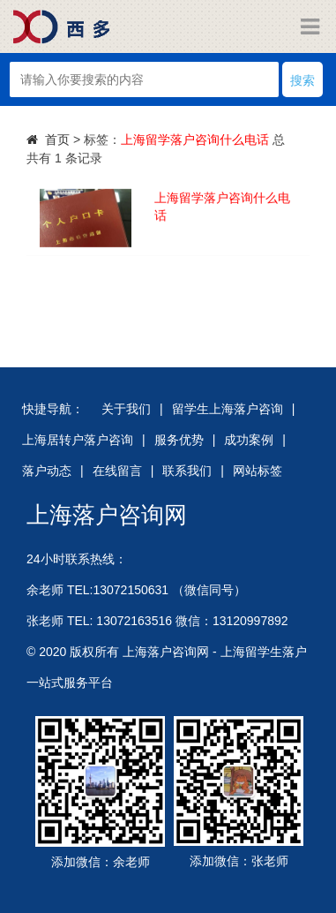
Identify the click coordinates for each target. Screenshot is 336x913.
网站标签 (257, 471)
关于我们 (126, 409)
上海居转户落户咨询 (77, 440)
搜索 (302, 80)
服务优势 (179, 440)
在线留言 (117, 471)
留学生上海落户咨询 (227, 409)
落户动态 (46, 471)
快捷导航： (53, 409)
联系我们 (187, 471)
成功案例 (248, 440)
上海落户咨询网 (106, 515)
